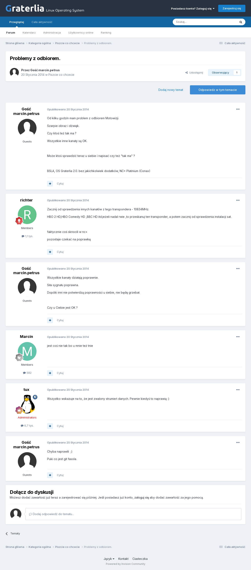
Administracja (52, 32)
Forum (10, 32)
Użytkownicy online (80, 32)
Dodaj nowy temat (170, 90)
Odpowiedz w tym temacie (217, 90)
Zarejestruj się (232, 8)
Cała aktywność (42, 22)
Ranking (106, 32)
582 (27, 372)
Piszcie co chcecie (61, 74)
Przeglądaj (16, 23)
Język (109, 558)
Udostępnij (194, 72)
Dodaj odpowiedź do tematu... (51, 514)
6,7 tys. (27, 425)
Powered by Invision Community (125, 563)
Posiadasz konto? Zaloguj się (192, 8)
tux (26, 389)
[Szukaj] (194, 22)
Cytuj (60, 183)
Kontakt (123, 558)
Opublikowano (68, 109)
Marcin (26, 336)
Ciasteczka (140, 558)
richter (26, 200)
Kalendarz (29, 32)
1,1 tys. (27, 236)
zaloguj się (141, 497)
